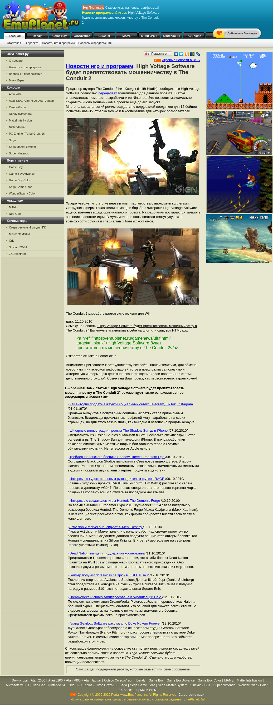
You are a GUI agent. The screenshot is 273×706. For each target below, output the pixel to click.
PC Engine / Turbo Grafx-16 (27, 133)
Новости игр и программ (58, 43)
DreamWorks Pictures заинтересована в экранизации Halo (116, 597)
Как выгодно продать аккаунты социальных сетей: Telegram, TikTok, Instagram (131, 404)
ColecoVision (17, 107)
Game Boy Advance (22, 173)
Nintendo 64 (171, 35)
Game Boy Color (19, 180)
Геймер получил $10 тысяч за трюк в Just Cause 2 (110, 575)
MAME (126, 35)
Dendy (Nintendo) (20, 113)
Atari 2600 (15, 94)
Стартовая (14, 43)
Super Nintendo (19, 153)
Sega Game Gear (20, 186)
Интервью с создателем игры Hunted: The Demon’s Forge (115, 501)
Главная (15, 35)
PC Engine (194, 35)
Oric (11, 240)
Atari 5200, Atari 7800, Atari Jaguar (31, 100)
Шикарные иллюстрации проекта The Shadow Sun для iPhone (119, 430)
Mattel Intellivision (20, 120)
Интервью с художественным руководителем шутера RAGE (117, 479)
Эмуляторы (20, 680)
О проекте (31, 43)
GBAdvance (82, 35)
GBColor (104, 35)
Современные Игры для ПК (27, 227)
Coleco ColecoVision (118, 680)
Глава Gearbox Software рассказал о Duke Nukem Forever (116, 623)
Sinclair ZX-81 (18, 247)
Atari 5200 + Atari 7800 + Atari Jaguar (74, 680)
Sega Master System (22, 146)
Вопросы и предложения (94, 43)
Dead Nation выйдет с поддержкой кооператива (108, 553)
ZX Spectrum (17, 253)
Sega (12, 140)
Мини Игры (149, 35)
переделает (107, 93)
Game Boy (59, 35)
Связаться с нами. (191, 695)
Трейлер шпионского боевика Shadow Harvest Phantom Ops (117, 457)
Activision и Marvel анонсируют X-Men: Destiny (106, 527)
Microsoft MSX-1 (19, 234)
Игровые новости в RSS (181, 60)
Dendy (37, 35)
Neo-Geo (15, 213)
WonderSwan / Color (22, 193)
